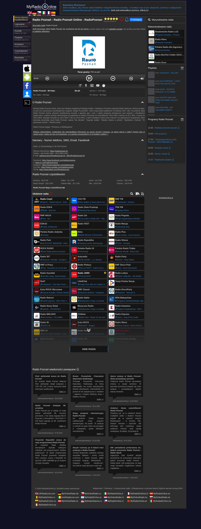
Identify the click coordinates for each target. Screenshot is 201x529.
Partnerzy (108, 488)
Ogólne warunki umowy (168, 488)
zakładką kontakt (115, 29)
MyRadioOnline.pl (166, 198)
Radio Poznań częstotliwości (49, 174)
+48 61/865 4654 (61, 153)
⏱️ (104, 85)
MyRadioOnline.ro (45, 497)
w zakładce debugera (41, 31)
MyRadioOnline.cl (114, 501)
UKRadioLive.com (45, 493)
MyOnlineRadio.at (68, 501)
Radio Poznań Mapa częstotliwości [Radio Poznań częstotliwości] (49, 188)
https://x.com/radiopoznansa (46, 163)
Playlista (152, 68)
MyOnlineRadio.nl (114, 497)
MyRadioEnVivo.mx (160, 501)
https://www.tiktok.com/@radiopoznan (54, 169)
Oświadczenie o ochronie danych (145, 488)
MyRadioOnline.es (160, 493)
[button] (47, 78)
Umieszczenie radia (122, 488)
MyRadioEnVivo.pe (45, 505)
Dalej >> (62, 392)
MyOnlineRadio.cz (91, 493)
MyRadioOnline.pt (137, 501)
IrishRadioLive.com (68, 497)
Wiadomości (98, 488)
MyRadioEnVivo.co (45, 501)
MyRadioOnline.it (113, 493)
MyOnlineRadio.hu (137, 497)
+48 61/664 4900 (47, 153)
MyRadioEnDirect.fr (137, 493)
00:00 (36, 78)
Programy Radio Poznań (160, 119)
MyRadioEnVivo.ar (91, 497)
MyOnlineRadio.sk (160, 497)
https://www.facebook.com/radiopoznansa (58, 160)
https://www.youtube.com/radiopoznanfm (57, 167)
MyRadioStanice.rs (91, 501)
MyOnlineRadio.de (68, 493)
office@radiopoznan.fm (75, 156)
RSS (181, 488)
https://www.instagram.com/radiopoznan (58, 165)
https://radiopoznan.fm (59, 151)
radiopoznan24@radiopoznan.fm (52, 156)
